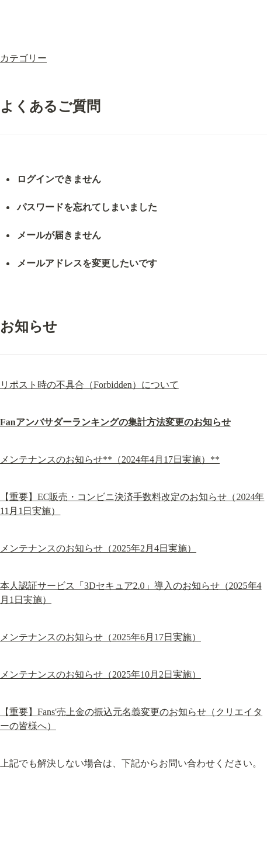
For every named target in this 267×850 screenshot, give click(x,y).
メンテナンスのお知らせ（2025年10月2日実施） (100, 674)
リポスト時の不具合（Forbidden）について (89, 385)
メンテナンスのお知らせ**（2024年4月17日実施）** (110, 459)
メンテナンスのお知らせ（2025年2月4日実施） (98, 548)
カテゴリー (23, 58)
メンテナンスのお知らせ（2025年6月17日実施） (100, 637)
